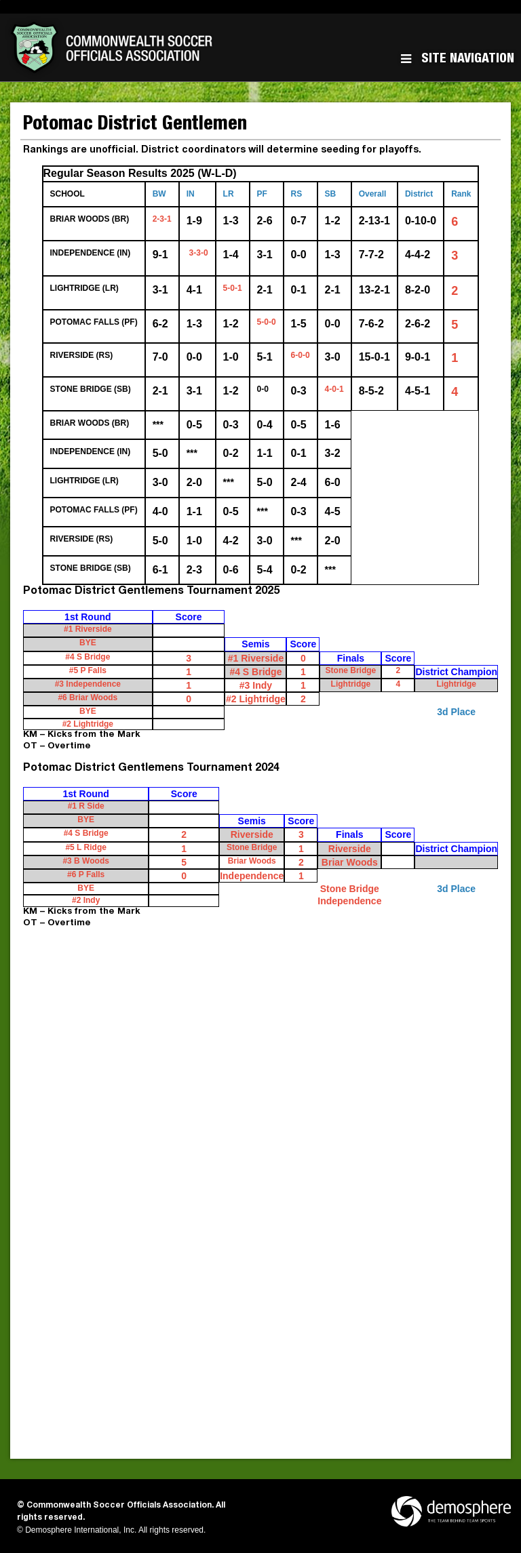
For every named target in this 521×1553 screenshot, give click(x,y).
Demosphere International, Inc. (80, 1530)
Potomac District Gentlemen (135, 125)
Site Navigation (457, 59)
